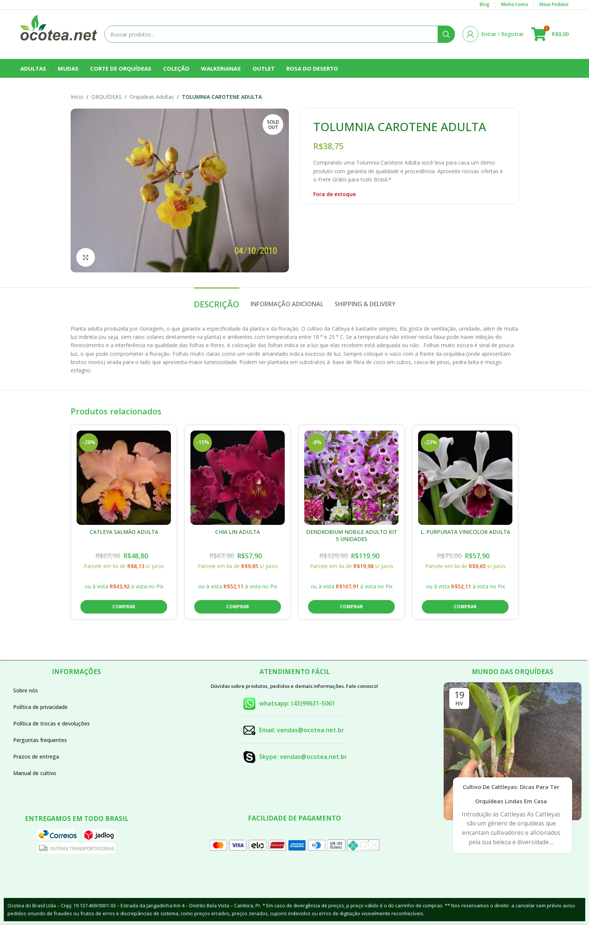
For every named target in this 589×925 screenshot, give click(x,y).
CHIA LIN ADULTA (237, 531)
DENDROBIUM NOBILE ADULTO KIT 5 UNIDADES (351, 535)
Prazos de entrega (36, 756)
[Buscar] (279, 34)
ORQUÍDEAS (106, 96)
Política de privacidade (40, 706)
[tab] (216, 300)
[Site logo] (58, 33)
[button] (123, 607)
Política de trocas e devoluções (51, 723)
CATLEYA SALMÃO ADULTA (124, 531)
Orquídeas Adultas (152, 96)
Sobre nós (25, 690)
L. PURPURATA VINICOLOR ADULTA (465, 531)
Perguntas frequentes (40, 740)
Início (77, 96)
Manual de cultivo (34, 773)
